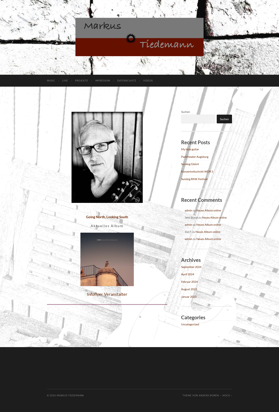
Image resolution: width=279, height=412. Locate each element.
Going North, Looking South (107, 217)
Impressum (102, 80)
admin (188, 210)
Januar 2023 (188, 296)
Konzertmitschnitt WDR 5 (197, 171)
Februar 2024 (189, 281)
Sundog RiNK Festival (194, 179)
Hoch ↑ (227, 395)
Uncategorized (190, 324)
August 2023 (189, 289)
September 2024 (191, 266)
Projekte (81, 80)
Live (65, 80)
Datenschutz (126, 80)
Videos (148, 80)
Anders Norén (209, 395)
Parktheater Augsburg (194, 156)
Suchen (185, 111)
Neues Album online (208, 210)
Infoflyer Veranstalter (107, 294)
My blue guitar (190, 149)
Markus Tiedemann (70, 395)
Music (51, 80)
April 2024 (187, 274)
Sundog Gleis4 (190, 164)
